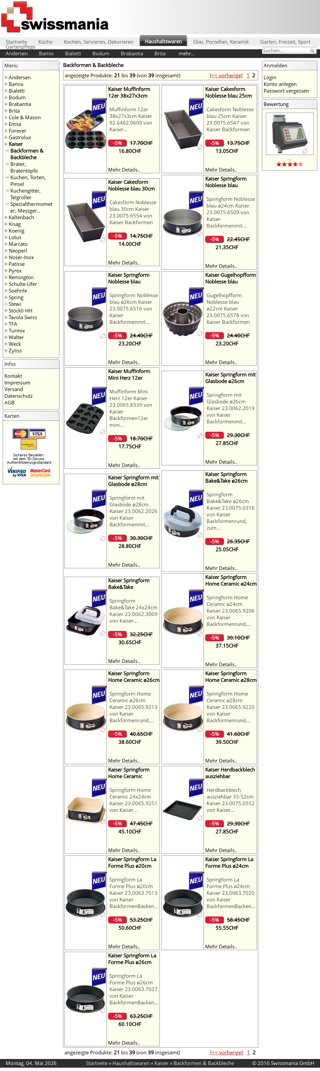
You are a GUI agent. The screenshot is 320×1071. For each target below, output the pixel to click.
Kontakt (13, 375)
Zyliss (15, 350)
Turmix (17, 330)
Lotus (15, 237)
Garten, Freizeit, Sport (285, 41)
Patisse (17, 264)
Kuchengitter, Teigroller (25, 194)
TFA (13, 323)
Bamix (46, 53)
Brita (160, 53)
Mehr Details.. (124, 169)
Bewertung (276, 104)
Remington (21, 277)
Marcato (18, 244)
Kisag (15, 224)
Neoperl (18, 250)
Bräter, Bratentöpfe (24, 167)
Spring (16, 297)
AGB (9, 402)
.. (289, 158)
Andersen (17, 53)
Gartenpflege (20, 46)
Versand (13, 389)
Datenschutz (18, 395)
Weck (15, 343)
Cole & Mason (25, 117)
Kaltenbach (21, 217)
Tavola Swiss (23, 317)
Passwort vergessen (286, 90)
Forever (17, 130)
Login (270, 77)
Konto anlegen (280, 84)
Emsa (15, 124)
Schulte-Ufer (23, 283)
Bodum (100, 53)
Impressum (17, 382)
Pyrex (15, 270)
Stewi (15, 303)
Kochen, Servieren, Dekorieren (98, 41)
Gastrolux (20, 137)
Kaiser (16, 144)
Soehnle (18, 290)
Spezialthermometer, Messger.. (31, 207)
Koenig (16, 230)
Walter (16, 337)
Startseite (16, 41)
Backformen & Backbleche (26, 154)
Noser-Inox (21, 257)
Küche (45, 41)
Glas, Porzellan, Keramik (221, 41)
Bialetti (73, 53)
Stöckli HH (20, 310)
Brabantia (132, 53)
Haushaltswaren (163, 41)
